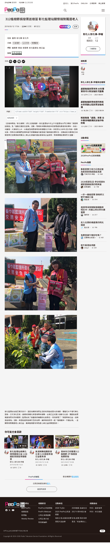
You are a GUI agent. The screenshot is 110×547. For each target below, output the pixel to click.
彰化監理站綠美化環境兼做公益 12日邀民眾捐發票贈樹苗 (18, 459)
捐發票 (25, 48)
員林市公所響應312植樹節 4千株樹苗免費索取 (70, 458)
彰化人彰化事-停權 (17, 467)
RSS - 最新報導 (96, 513)
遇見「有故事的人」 (80, 526)
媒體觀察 (35, 43)
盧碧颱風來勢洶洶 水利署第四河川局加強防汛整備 (92, 90)
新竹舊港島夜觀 (88, 245)
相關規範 (24, 516)
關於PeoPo (25, 513)
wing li (86, 248)
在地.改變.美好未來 (79, 523)
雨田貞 (86, 200)
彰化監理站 (33, 48)
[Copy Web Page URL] (23, 61)
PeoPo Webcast (44, 516)
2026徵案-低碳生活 (79, 513)
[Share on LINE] (19, 61)
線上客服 (102, 3)
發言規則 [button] (75, 481)
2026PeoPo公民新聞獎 (90, 155)
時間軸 (24, 520)
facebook (6, 515)
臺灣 (14, 38)
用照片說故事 (60, 526)
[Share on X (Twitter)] (14, 61)
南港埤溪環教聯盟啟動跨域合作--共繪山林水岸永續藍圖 (93, 210)
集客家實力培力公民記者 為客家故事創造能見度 (92, 170)
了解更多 (92, 49)
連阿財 (86, 215)
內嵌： (9, 111)
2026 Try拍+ (60, 513)
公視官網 (93, 3)
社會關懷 (16, 43)
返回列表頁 (41, 494)
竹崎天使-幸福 (89, 174)
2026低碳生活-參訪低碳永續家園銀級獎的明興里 (93, 183)
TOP (102, 535)
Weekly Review (27, 523)
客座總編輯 (42, 527)
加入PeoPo (75, 3)
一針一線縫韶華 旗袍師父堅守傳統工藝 (92, 195)
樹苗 (20, 48)
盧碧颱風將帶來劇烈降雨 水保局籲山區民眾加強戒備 (92, 104)
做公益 (42, 48)
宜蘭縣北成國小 (90, 238)
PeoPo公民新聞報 (45, 513)
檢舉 (75, 27)
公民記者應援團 (44, 520)
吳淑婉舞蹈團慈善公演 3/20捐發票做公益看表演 (44, 458)
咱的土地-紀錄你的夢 (63, 523)
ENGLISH (84, 3)
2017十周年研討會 (79, 516)
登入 (67, 3)
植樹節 (14, 48)
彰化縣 (19, 38)
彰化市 (25, 38)
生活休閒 (25, 43)
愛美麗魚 (87, 187)
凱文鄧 (86, 227)
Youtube (13, 515)
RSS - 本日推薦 (96, 516)
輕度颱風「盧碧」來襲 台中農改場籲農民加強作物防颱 (92, 120)
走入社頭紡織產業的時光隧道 (92, 223)
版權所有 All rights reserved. (17, 53)
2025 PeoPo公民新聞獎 (62, 517)
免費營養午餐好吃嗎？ (91, 235)
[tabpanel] (42, 488)
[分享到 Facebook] (10, 61)
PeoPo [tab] (33, 481)
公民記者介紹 (43, 523)
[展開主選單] (103, 10)
